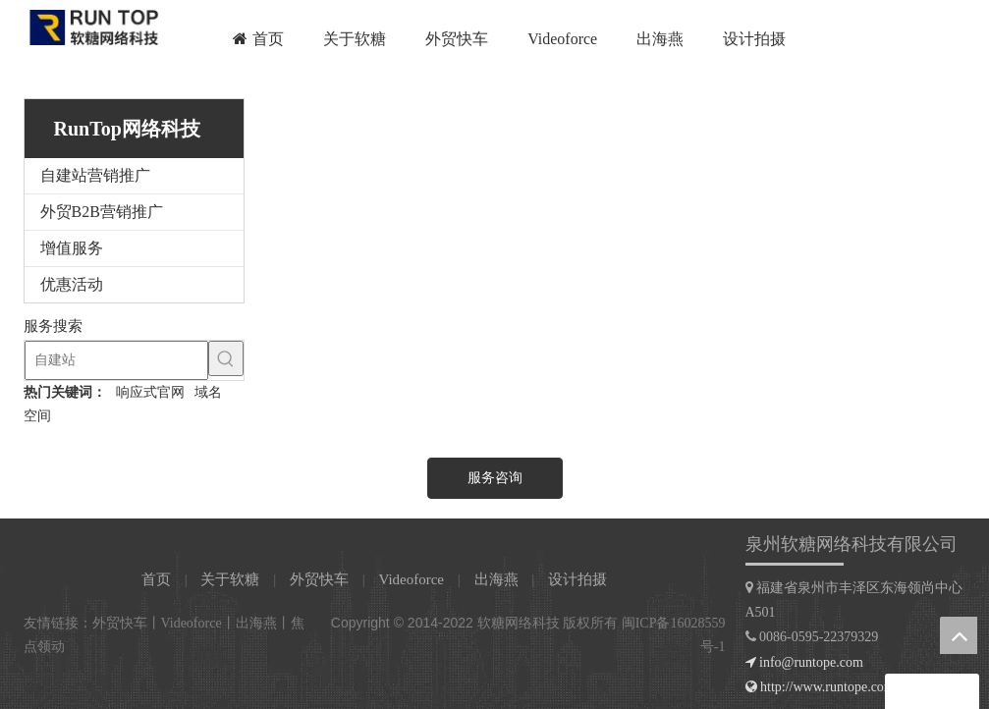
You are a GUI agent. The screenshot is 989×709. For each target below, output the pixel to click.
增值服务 (71, 248)
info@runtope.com (811, 662)
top (958, 635)
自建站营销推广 (95, 175)
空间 (37, 416)
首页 (156, 579)
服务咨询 (494, 477)
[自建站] (116, 360)
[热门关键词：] (226, 358)
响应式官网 (150, 392)
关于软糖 (229, 579)
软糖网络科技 (518, 623)
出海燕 (496, 579)
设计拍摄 (577, 579)
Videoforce (411, 579)
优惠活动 (71, 284)
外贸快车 (319, 579)
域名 (208, 392)
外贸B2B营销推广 (101, 211)
